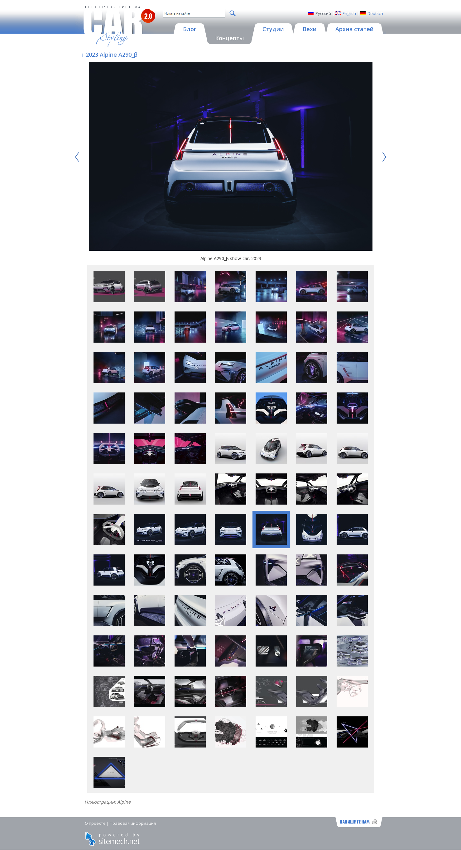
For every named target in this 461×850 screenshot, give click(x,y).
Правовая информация (133, 823)
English (349, 13)
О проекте (95, 823)
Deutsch (375, 13)
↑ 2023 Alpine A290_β (109, 54)
